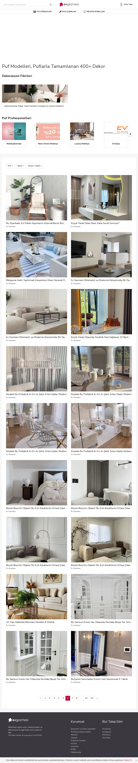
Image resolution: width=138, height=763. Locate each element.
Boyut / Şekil (35, 166)
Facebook (106, 729)
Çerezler (75, 746)
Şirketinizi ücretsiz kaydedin (83, 729)
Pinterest (106, 734)
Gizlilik (74, 743)
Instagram (106, 732)
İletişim (74, 737)
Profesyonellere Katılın (81, 732)
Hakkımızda (76, 752)
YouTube (106, 737)
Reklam (74, 734)
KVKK (73, 749)
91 (86, 698)
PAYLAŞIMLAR (67, 11)
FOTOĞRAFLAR (42, 11)
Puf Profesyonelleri (16, 118)
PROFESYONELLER (94, 11)
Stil (10, 166)
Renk (20, 166)
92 (92, 698)
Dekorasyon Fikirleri (17, 76)
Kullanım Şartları (78, 740)
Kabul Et (128, 760)
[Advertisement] (69, 34)
